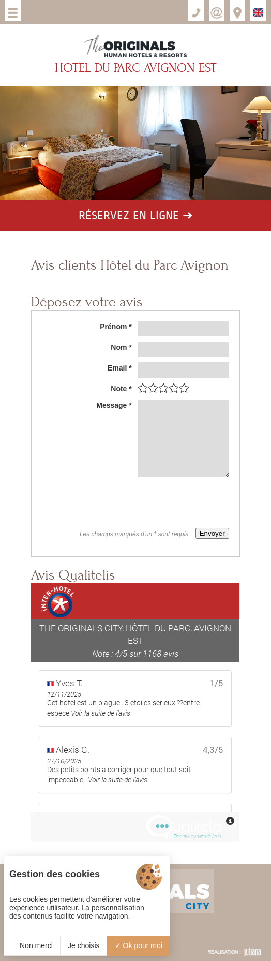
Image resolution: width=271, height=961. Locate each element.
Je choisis (83, 945)
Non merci (32, 945)
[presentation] (150, 502)
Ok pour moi (138, 945)
